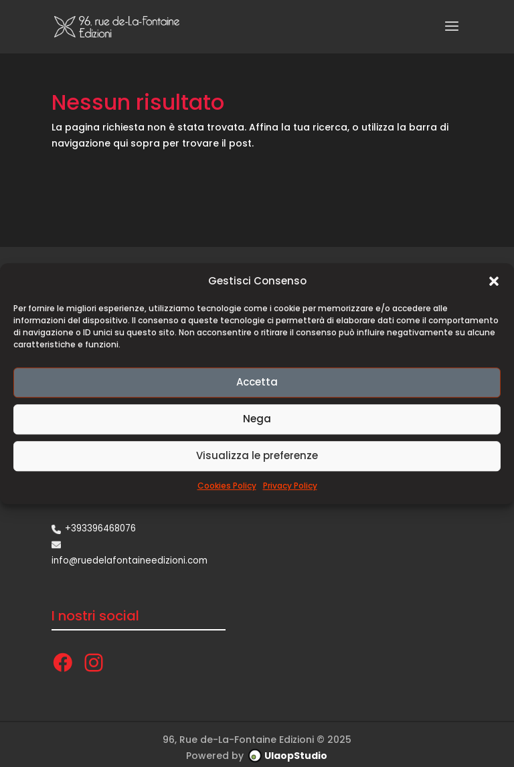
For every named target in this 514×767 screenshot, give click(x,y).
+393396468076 (100, 528)
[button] (494, 281)
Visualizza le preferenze (257, 456)
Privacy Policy (290, 485)
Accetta (257, 382)
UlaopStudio (295, 755)
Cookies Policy (226, 485)
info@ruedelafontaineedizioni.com (129, 560)
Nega (257, 419)
